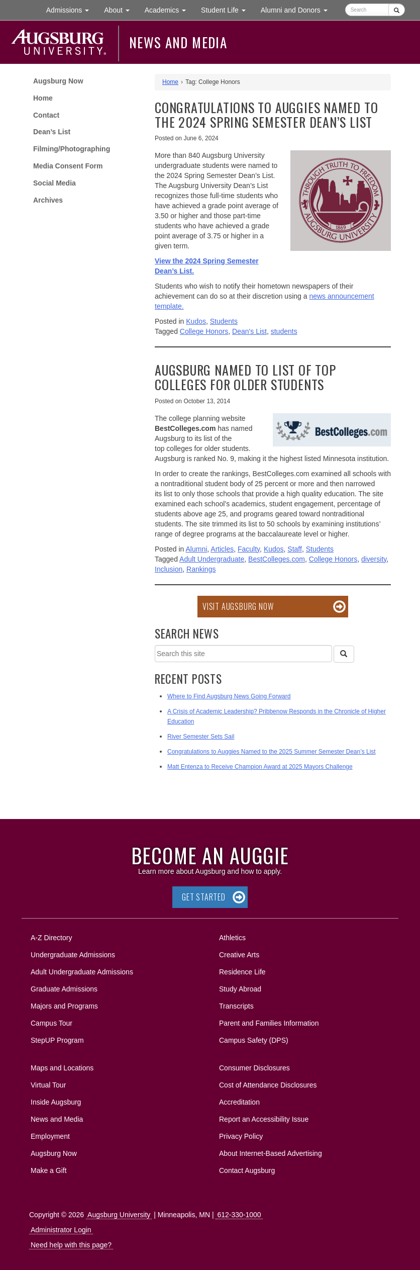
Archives (48, 200)
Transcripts (236, 1006)
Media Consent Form (67, 166)
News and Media (178, 42)
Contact (46, 115)
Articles (222, 549)
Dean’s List (51, 132)
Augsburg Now (58, 81)
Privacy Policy (241, 1136)
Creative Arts (239, 955)
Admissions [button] (71, 9)
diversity (373, 559)
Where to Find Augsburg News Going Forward (228, 696)
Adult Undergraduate (211, 559)
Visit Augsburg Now (237, 606)
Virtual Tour (48, 1085)
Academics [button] (169, 9)
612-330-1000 (239, 1215)
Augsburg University (118, 1215)
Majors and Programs (64, 1004)
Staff (294, 549)
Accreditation (239, 1102)
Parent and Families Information (269, 1023)
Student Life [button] (227, 9)
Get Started (204, 897)
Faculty (249, 549)
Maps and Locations (62, 1068)
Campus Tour (51, 1023)
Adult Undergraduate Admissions (82, 972)
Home (43, 98)
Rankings (201, 569)
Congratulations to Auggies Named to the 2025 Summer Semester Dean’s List (271, 751)
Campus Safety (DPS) (253, 1040)
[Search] (344, 654)
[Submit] (396, 10)
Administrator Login (61, 1230)
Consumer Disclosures (254, 1068)
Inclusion (168, 569)
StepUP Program (57, 1040)
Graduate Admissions (64, 989)
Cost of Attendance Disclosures (268, 1085)
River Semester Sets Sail (200, 736)
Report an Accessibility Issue (263, 1119)
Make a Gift (49, 1170)
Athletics (232, 938)
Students (224, 321)
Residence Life (242, 972)
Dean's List (249, 331)
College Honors (204, 331)
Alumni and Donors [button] (298, 9)
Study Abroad (240, 989)
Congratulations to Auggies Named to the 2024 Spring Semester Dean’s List (266, 115)
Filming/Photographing (71, 149)
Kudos (196, 321)
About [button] (120, 12)
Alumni (196, 549)
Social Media (54, 183)
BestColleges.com (276, 559)
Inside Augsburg (56, 1102)
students (284, 331)
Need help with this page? (71, 1245)
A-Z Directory (51, 938)
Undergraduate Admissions (73, 955)
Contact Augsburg (247, 1170)
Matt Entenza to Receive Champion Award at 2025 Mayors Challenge (260, 766)
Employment (50, 1136)
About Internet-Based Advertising (270, 1153)
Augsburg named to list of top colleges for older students (245, 377)
